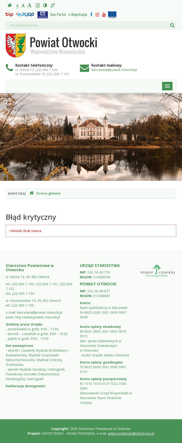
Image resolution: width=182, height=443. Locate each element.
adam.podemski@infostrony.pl (131, 433)
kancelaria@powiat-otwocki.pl (114, 69)
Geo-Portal (57, 14)
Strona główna (44, 193)
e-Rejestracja (77, 14)
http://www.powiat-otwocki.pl (37, 317)
